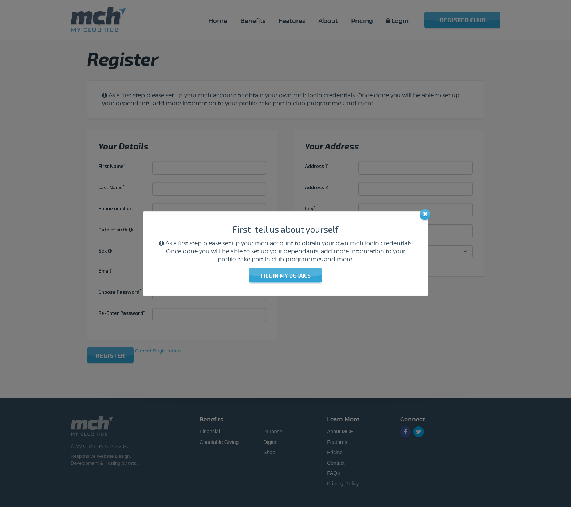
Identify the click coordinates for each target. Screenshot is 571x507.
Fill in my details (286, 275)
